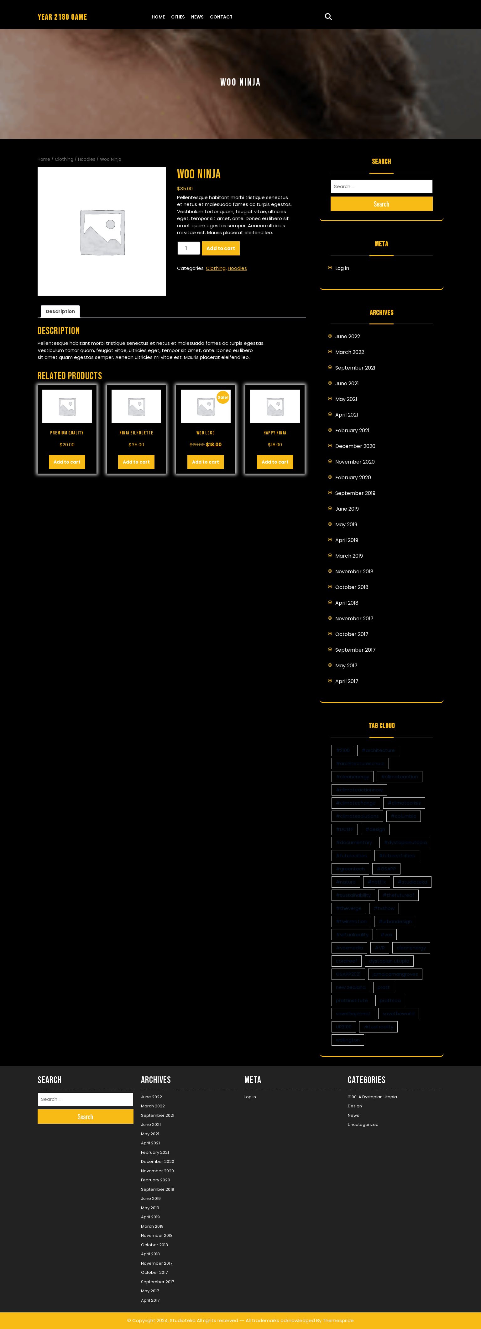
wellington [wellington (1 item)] (348, 1040)
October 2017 (352, 634)
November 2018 (354, 571)
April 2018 (346, 603)
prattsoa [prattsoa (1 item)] (390, 1000)
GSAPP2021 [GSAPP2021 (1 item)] (348, 974)
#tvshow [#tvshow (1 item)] (384, 908)
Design (355, 1106)
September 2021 (355, 367)
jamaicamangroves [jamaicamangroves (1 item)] (395, 974)
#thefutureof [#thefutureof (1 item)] (398, 895)
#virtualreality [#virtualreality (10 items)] (352, 934)
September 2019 (355, 493)
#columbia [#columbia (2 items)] (403, 816)
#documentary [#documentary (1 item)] (354, 842)
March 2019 (349, 555)
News (197, 17)
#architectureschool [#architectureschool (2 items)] (360, 763)
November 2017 (354, 618)
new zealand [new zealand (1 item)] (351, 987)
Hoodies (86, 159)
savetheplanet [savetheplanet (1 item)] (353, 1013)
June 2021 (347, 383)
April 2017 (346, 681)
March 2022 (349, 352)
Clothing (64, 159)
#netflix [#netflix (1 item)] (377, 882)
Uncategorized (363, 1124)
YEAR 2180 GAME (62, 17)
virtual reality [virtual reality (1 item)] (378, 1026)
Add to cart (221, 248)
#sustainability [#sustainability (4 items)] (353, 895)
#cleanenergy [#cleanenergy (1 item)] (352, 776)
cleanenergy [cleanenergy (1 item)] (411, 947)
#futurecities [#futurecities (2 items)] (351, 855)
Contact (221, 17)
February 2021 (352, 430)
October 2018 (352, 587)
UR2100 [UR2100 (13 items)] (344, 1026)
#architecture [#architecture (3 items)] (378, 750)
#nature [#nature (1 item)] (346, 882)
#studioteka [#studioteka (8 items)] (412, 882)
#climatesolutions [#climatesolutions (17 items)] (357, 816)
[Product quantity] (189, 248)
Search (382, 203)
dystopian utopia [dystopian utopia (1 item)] (389, 961)
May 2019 (346, 524)
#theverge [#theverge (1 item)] (349, 908)
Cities (178, 17)
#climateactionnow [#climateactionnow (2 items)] (359, 789)
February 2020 (353, 477)
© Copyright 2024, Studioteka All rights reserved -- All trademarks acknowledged (221, 1320)
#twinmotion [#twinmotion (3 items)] (351, 921)
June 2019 (347, 508)
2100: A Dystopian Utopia (372, 1097)
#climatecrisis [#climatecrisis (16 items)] (404, 803)
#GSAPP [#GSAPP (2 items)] (386, 868)
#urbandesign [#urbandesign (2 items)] (395, 921)
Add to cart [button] (67, 462)
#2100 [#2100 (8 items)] (343, 750)
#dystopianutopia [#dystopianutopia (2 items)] (405, 842)
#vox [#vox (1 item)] (386, 934)
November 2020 (355, 461)
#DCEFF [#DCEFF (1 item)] (344, 829)
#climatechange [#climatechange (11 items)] (356, 803)
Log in (342, 268)
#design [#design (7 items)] (375, 829)
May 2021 (346, 399)
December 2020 (355, 446)
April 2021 (346, 414)
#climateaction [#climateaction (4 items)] (399, 776)
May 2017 (346, 665)
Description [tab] (60, 311)
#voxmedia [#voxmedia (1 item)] (349, 947)
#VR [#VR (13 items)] (380, 947)
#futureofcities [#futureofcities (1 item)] (397, 855)
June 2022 (347, 336)
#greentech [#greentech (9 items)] (350, 868)
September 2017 (355, 650)
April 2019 (346, 540)
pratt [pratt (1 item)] (384, 987)
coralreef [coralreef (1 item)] (346, 961)
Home (158, 17)
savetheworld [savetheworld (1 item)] (399, 1013)
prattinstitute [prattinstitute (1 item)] (352, 1000)
